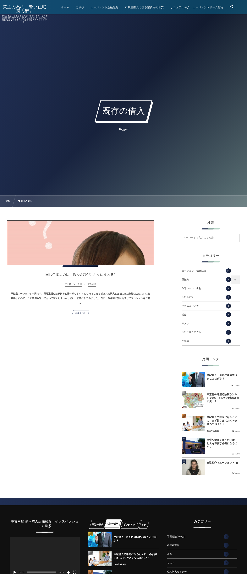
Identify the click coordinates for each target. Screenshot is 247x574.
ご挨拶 (206, 341)
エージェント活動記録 (206, 270)
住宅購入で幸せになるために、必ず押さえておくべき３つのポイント (222, 421)
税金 (206, 314)
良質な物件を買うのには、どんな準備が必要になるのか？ (222, 443)
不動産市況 (206, 297)
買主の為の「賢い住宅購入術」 (28, 9)
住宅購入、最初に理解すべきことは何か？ (222, 377)
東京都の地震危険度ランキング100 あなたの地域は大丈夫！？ (223, 398)
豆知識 (206, 279)
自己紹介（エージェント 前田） (222, 464)
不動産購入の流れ (206, 332)
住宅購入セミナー (206, 305)
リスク (206, 323)
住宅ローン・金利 (206, 288)
